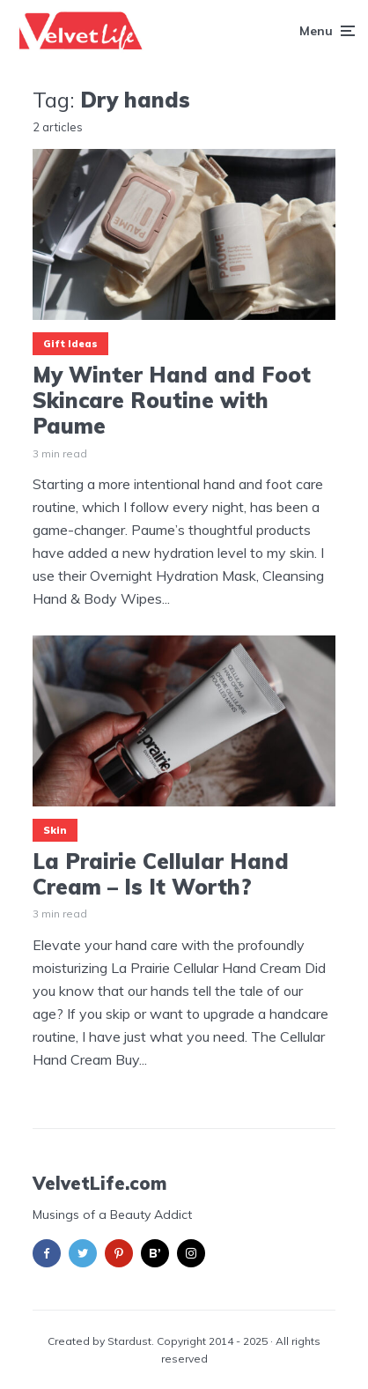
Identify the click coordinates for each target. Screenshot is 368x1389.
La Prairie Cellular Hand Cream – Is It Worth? (161, 874)
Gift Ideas (70, 344)
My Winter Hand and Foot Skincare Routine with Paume (172, 400)
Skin (55, 830)
